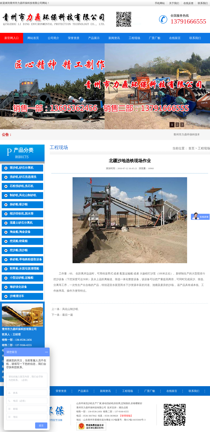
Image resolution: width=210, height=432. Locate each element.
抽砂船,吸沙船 (19, 204)
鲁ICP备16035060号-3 (135, 419)
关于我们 (174, 3)
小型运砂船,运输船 (21, 277)
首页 (191, 148)
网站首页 (33, 38)
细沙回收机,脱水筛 (21, 213)
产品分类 (23, 150)
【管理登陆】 (126, 415)
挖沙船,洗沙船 (19, 250)
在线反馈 (188, 3)
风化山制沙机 (70, 309)
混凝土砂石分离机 (21, 222)
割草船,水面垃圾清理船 (24, 268)
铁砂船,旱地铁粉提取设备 (26, 259)
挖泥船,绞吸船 (19, 241)
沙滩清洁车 (17, 296)
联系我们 (203, 3)
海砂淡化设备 (18, 286)
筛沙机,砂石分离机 (21, 167)
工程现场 (134, 38)
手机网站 (160, 3)
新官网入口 (11, 38)
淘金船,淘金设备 (20, 231)
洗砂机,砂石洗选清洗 (23, 176)
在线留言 (175, 38)
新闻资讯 (114, 38)
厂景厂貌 (154, 38)
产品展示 (94, 38)
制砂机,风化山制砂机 (23, 195)
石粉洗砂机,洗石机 (21, 186)
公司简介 (53, 38)
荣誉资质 (73, 38)
